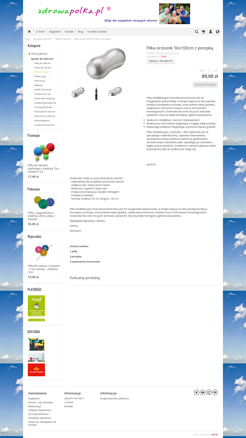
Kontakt (69, 31)
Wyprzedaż (34, 236)
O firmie (40, 31)
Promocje (34, 135)
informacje (108, 393)
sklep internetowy (206, 434)
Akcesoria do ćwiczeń (44, 116)
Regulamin (55, 31)
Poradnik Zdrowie (97, 31)
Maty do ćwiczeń (42, 63)
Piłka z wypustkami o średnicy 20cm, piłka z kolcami (41, 216)
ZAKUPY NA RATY (74, 398)
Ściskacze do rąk (42, 94)
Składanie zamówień (39, 417)
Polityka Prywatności (39, 410)
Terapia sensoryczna (44, 124)
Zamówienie (37, 393)
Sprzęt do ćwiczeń (42, 58)
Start (27, 38)
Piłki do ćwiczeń (41, 71)
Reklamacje (34, 406)
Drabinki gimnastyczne (45, 102)
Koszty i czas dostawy (40, 402)
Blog (80, 31)
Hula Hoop (39, 80)
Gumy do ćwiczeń (42, 67)
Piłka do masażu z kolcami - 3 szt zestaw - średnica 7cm (44, 269)
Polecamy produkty (85, 278)
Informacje (72, 393)
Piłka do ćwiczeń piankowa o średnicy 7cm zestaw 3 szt (43, 168)
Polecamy (34, 189)
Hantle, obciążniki (42, 89)
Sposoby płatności (38, 414)
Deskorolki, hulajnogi (44, 98)
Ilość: (202, 70)
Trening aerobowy (43, 107)
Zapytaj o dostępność (161, 60)
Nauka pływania (42, 120)
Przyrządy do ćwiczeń (44, 111)
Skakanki (38, 85)
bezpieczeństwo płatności (114, 398)
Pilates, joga (40, 76)
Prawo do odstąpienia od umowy (42, 423)
